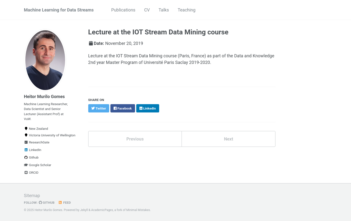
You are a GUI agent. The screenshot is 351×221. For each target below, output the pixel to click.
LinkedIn (32, 150)
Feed (64, 202)
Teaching (186, 9)
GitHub (47, 202)
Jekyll (84, 210)
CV (147, 9)
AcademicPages (102, 210)
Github (31, 157)
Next (228, 138)
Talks (164, 9)
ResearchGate (36, 142)
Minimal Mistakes (138, 210)
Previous (135, 138)
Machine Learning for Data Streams (59, 9)
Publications (123, 9)
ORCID (31, 172)
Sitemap (32, 195)
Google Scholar (37, 165)
